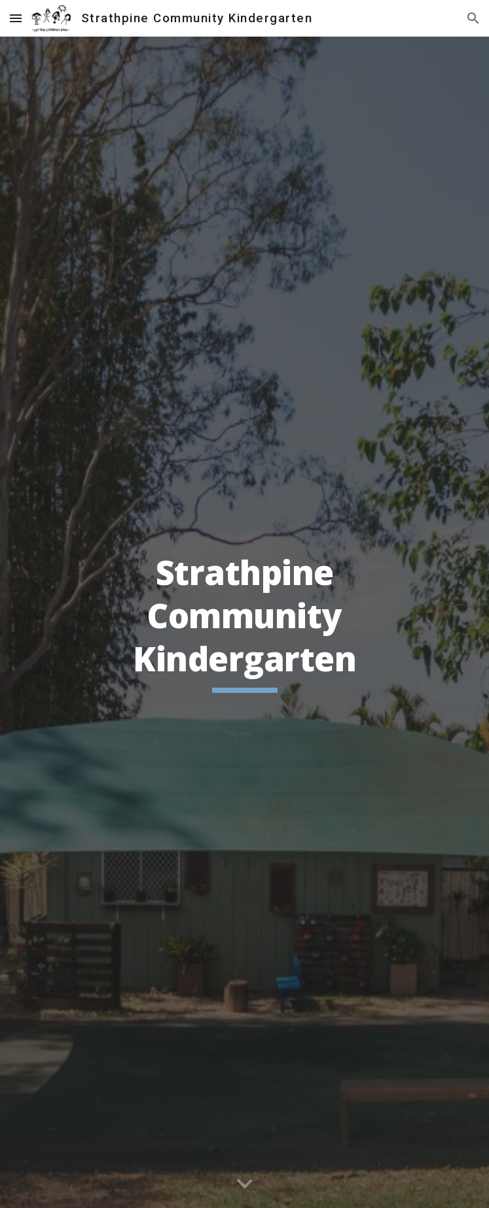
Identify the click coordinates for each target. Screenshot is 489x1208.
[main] (244, 622)
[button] (15, 18)
